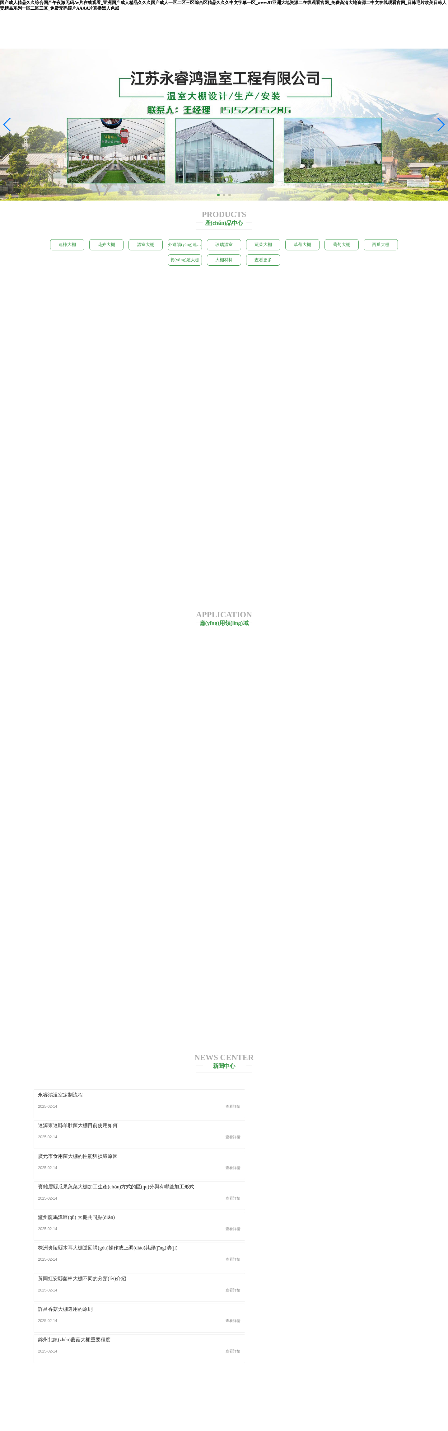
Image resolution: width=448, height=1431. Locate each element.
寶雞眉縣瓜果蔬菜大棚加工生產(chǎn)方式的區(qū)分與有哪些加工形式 (95, 1130)
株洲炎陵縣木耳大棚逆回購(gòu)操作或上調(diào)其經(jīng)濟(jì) (353, 1130)
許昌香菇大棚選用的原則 (195, 1160)
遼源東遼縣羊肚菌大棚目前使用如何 (208, 1099)
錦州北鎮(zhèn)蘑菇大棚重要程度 (333, 1160)
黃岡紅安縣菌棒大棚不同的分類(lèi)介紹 (83, 1160)
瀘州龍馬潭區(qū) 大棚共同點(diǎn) (206, 1130)
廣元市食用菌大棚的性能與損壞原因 (337, 1099)
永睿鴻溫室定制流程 (61, 1099)
